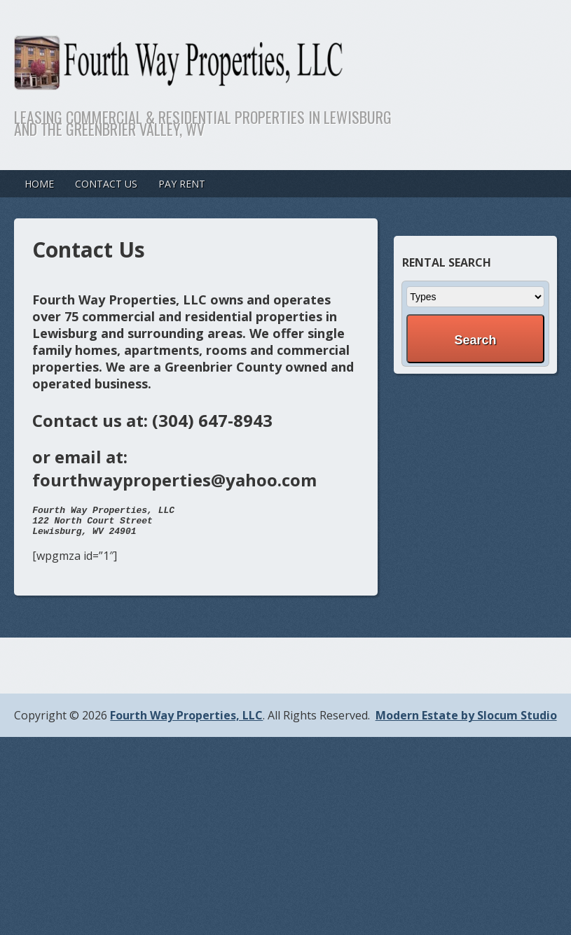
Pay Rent (181, 183)
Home (39, 183)
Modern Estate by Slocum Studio (466, 721)
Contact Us (106, 183)
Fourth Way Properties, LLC (186, 721)
